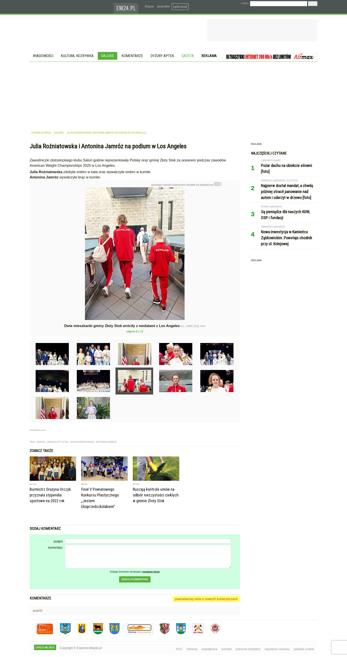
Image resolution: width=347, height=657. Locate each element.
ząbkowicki (180, 6)
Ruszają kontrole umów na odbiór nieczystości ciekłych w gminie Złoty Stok (156, 495)
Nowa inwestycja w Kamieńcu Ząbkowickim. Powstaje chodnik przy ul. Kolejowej (286, 238)
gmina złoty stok (57, 442)
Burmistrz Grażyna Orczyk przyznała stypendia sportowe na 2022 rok (50, 495)
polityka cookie (304, 649)
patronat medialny (248, 649)
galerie (59, 133)
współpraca (210, 649)
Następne (230, 218)
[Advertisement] (173, 95)
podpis (58, 541)
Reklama (209, 56)
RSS (179, 649)
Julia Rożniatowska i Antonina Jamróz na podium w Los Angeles (106, 133)
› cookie (244, 3)
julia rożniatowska (82, 442)
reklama (192, 649)
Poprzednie (39, 229)
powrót (37, 610)
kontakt (226, 649)
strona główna (41, 133)
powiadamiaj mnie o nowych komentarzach (206, 599)
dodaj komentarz (134, 579)
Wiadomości (43, 56)
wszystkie (163, 6)
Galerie (107, 56)
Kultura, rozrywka (77, 56)
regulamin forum (151, 572)
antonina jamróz (106, 442)
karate (40, 442)
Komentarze (132, 56)
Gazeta (188, 56)
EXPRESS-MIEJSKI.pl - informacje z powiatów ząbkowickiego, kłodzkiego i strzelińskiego (72, 7)
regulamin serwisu (276, 649)
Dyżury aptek (162, 56)
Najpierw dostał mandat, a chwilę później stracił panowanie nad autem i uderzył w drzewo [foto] (287, 191)
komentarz (55, 547)
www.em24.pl (127, 6)
